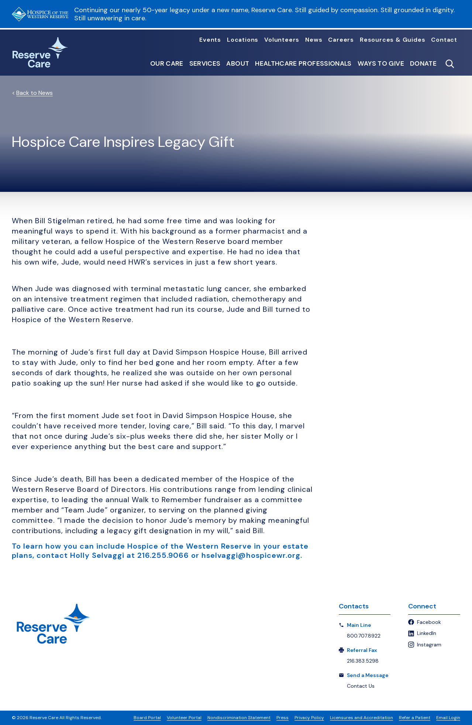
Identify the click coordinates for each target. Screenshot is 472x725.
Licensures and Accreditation (361, 718)
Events (210, 40)
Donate (423, 64)
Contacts (354, 606)
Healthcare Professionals (303, 64)
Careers (341, 40)
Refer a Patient (414, 718)
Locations (242, 40)
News (313, 40)
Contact (444, 40)
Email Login (448, 718)
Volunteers (281, 40)
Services (205, 64)
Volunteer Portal (184, 718)
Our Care (166, 64)
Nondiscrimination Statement (239, 718)
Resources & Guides (392, 40)
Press (282, 718)
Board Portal (147, 718)
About (237, 64)
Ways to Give (381, 64)
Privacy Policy (309, 718)
